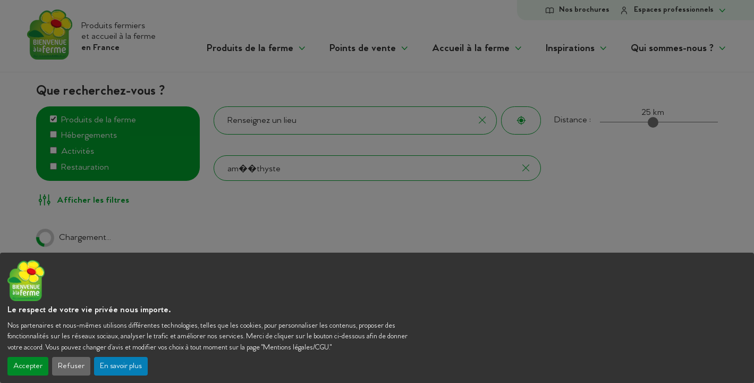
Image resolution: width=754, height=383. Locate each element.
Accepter (28, 366)
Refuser (71, 366)
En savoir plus (121, 366)
